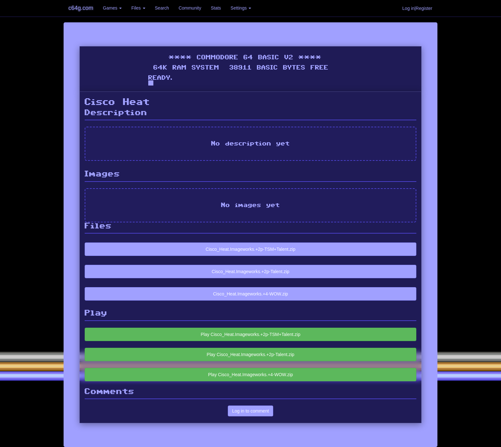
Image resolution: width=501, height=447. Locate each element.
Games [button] (112, 8)
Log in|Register (417, 8)
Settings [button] (241, 8)
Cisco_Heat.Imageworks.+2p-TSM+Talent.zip (251, 249)
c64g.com (80, 8)
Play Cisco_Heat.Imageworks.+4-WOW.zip (250, 374)
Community (190, 8)
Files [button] (138, 8)
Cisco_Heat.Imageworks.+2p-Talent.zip (250, 271)
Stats (216, 8)
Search (162, 8)
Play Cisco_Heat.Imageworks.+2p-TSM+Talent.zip (250, 334)
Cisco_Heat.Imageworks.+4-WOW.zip (250, 293)
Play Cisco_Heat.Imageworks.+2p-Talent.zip (250, 354)
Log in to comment (250, 410)
